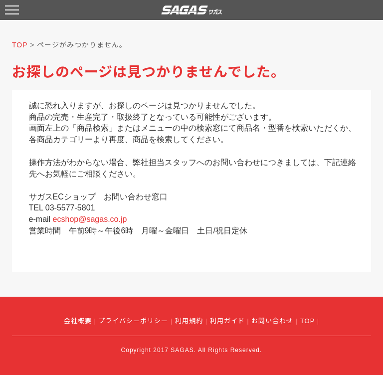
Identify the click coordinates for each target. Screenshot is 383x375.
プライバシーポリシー (133, 321)
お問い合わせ (272, 321)
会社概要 (78, 321)
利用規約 (189, 321)
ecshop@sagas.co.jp (90, 219)
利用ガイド (227, 321)
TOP (19, 45)
